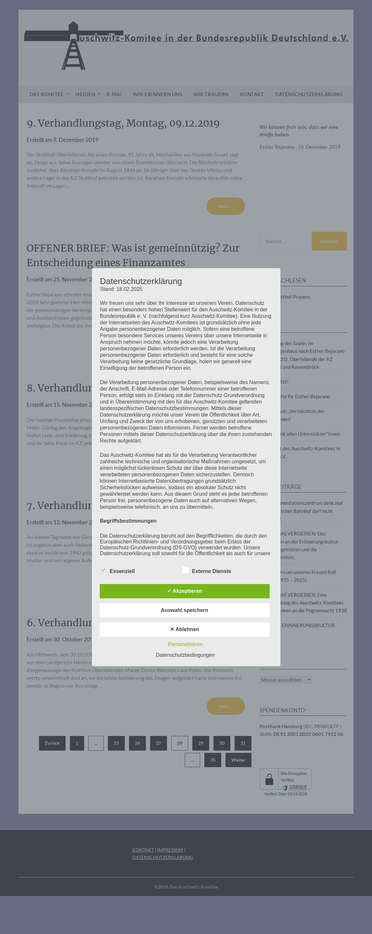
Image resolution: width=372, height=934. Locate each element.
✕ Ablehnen (184, 629)
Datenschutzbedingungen (185, 655)
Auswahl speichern (184, 610)
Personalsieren (185, 644)
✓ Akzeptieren (184, 591)
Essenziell (117, 570)
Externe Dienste (206, 570)
